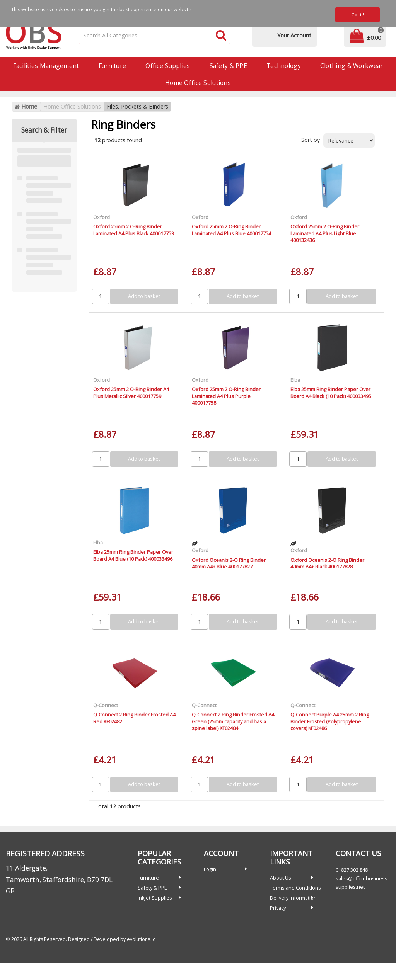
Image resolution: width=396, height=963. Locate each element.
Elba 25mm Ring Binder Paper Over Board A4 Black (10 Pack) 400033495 (330, 392)
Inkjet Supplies (155, 897)
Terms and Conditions (295, 887)
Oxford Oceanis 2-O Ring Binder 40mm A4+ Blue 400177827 (229, 563)
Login (210, 869)
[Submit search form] (221, 35)
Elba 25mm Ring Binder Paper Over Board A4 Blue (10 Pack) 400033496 (133, 555)
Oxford (101, 217)
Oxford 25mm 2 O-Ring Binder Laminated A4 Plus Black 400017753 (133, 229)
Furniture (112, 65)
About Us (280, 877)
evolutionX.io (141, 939)
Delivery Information (293, 897)
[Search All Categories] (154, 35)
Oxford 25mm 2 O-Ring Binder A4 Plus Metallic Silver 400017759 (131, 392)
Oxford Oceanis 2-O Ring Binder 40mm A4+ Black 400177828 (327, 563)
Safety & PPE (228, 65)
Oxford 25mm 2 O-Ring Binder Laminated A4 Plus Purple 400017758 (226, 396)
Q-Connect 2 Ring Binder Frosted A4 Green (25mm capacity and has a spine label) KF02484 (233, 721)
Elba (295, 379)
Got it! (357, 14)
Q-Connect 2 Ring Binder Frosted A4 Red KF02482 (134, 718)
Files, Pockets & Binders (137, 106)
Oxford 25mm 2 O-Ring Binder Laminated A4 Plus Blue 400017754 (231, 229)
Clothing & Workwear (351, 65)
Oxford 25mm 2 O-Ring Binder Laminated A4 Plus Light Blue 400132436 (324, 233)
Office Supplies (167, 65)
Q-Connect (105, 705)
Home (26, 106)
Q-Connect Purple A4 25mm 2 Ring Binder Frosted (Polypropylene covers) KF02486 (329, 721)
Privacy (278, 907)
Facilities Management (46, 65)
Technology (283, 65)
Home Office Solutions (198, 82)
